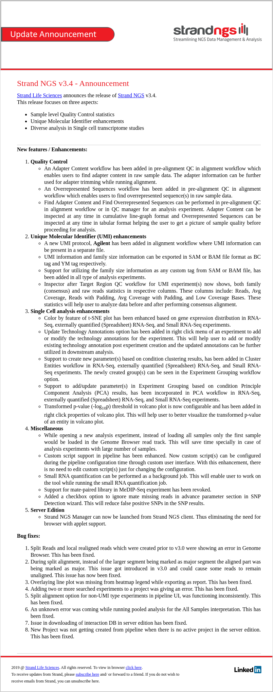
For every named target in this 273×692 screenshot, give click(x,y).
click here (134, 667)
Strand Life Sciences (39, 95)
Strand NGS (131, 95)
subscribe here (87, 674)
